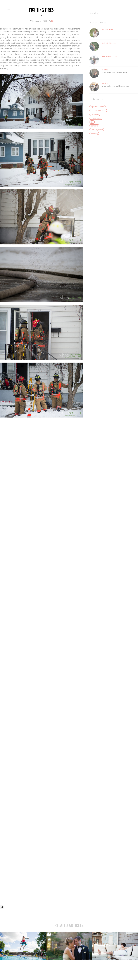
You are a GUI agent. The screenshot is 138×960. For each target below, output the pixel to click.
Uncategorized (97, 132)
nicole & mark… (108, 32)
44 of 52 (105, 86)
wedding (94, 136)
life (52, 21)
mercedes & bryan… (110, 59)
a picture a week (97, 109)
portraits (94, 128)
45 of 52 (105, 72)
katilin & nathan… (109, 45)
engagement (96, 121)
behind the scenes (98, 113)
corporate (95, 117)
